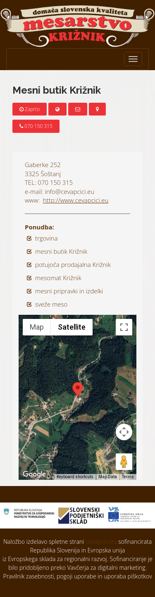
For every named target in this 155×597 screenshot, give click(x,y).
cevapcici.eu (101, 541)
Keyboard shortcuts (75, 476)
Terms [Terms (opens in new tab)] (128, 476)
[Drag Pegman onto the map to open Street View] (124, 461)
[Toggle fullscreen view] (124, 327)
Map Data (107, 476)
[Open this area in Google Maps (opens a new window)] (34, 474)
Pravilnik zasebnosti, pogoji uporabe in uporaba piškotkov (77, 576)
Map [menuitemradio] (37, 327)
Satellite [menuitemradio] (72, 327)
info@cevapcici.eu (70, 191)
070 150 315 (35, 126)
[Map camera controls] (124, 432)
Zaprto (29, 109)
